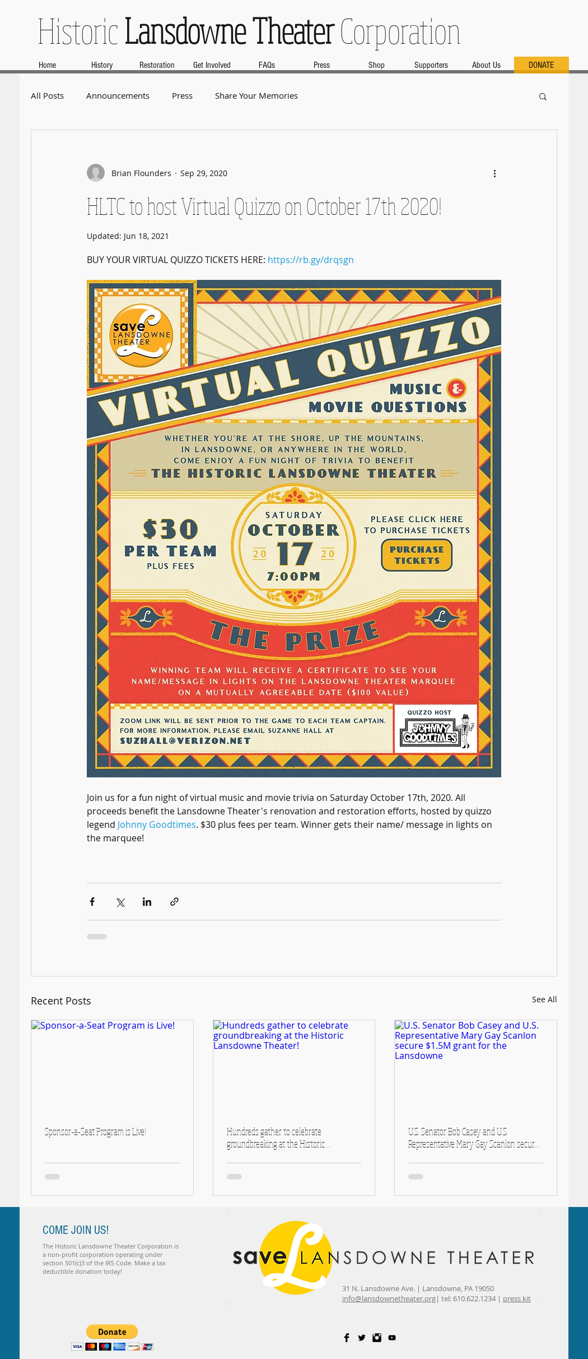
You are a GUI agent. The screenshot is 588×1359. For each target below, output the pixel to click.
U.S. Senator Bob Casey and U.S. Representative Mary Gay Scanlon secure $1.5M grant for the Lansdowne (473, 1137)
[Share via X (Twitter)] (119, 901)
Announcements (118, 95)
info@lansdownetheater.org (389, 1298)
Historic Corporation (249, 30)
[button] (543, 95)
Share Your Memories (256, 95)
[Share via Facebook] (92, 901)
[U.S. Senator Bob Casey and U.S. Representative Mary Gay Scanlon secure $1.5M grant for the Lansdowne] (476, 1065)
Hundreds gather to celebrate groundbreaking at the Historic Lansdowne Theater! (276, 1137)
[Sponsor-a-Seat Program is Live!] (112, 1065)
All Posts (47, 95)
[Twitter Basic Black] (361, 1337)
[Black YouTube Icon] (392, 1337)
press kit (517, 1298)
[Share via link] (174, 901)
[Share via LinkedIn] (147, 901)
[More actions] (494, 172)
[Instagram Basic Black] (376, 1337)
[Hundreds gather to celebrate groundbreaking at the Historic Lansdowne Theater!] (294, 1065)
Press (182, 95)
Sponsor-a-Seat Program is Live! (95, 1131)
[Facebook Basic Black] (346, 1337)
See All (544, 999)
